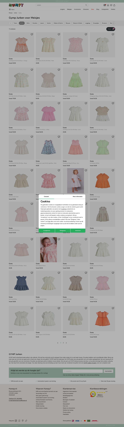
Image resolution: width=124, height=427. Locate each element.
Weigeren (63, 230)
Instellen (78, 230)
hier (49, 221)
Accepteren (46, 230)
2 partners (64, 209)
